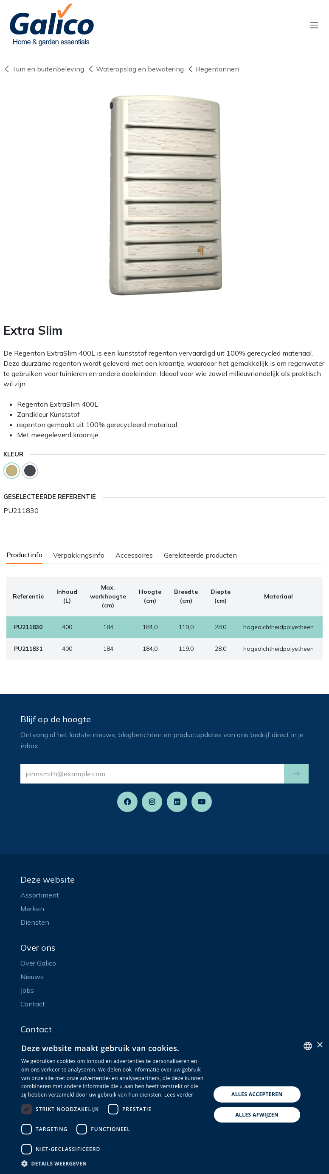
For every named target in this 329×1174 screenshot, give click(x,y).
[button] (296, 774)
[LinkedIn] (177, 802)
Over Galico (38, 963)
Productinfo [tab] (24, 554)
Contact (32, 1004)
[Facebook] (127, 802)
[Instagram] (152, 802)
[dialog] (164, 1104)
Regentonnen (213, 69)
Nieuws (32, 976)
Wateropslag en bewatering (135, 69)
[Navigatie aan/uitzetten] (314, 25)
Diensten (34, 922)
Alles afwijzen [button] (256, 1114)
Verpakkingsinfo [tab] (78, 555)
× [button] (319, 1045)
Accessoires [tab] (134, 555)
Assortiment (39, 895)
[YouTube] (201, 802)
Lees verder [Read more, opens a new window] (179, 1094)
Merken (32, 908)
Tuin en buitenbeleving (43, 69)
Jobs (27, 990)
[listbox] (308, 1046)
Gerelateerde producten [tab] (200, 555)
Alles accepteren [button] (257, 1094)
